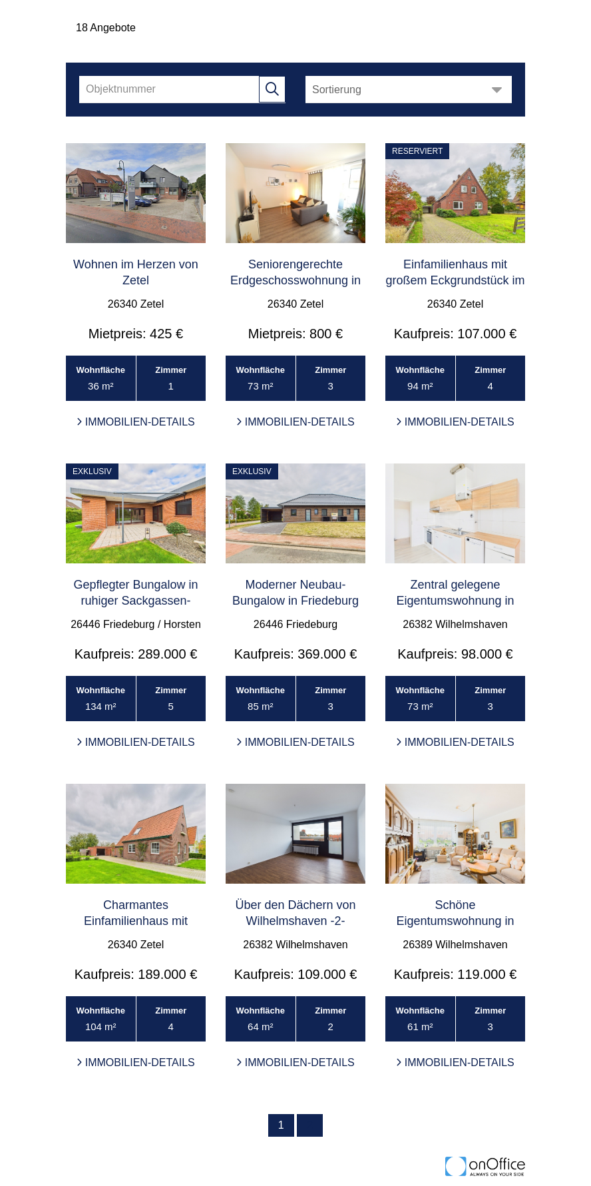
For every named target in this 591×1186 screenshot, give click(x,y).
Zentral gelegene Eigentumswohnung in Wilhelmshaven (455, 600)
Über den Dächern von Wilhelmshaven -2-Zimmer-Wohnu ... (295, 921)
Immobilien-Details (136, 422)
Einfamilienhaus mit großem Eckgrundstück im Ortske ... (454, 280)
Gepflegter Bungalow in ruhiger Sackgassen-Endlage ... (135, 600)
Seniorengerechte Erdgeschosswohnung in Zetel (295, 280)
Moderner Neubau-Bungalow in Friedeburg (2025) (295, 600)
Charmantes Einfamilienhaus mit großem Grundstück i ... (135, 921)
